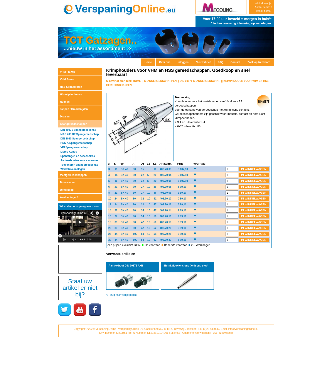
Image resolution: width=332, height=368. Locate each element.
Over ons (164, 62)
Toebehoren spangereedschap (79, 164)
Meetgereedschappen (73, 175)
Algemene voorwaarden (196, 332)
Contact (235, 62)
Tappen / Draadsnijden (74, 109)
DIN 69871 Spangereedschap (78, 129)
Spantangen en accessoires (78, 156)
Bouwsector (67, 182)
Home (148, 62)
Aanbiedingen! (69, 197)
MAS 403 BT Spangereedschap (80, 134)
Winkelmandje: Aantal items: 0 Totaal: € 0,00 (263, 7)
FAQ (220, 62)
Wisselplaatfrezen (71, 94)
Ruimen (65, 101)
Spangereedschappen (73, 124)
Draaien (65, 116)
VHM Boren (67, 79)
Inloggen (183, 62)
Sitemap (175, 332)
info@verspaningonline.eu (243, 328)
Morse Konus (69, 151)
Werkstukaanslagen (73, 169)
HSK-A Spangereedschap (76, 142)
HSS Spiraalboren (71, 86)
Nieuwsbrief (203, 62)
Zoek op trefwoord (259, 62)
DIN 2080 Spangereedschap (78, 138)
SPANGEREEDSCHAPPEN (160, 81)
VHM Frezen (67, 72)
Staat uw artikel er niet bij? (79, 288)
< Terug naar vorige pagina (121, 294)
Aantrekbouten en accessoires (79, 160)
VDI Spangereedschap (74, 147)
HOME (137, 81)
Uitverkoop (67, 189)
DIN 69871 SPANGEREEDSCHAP (200, 81)
